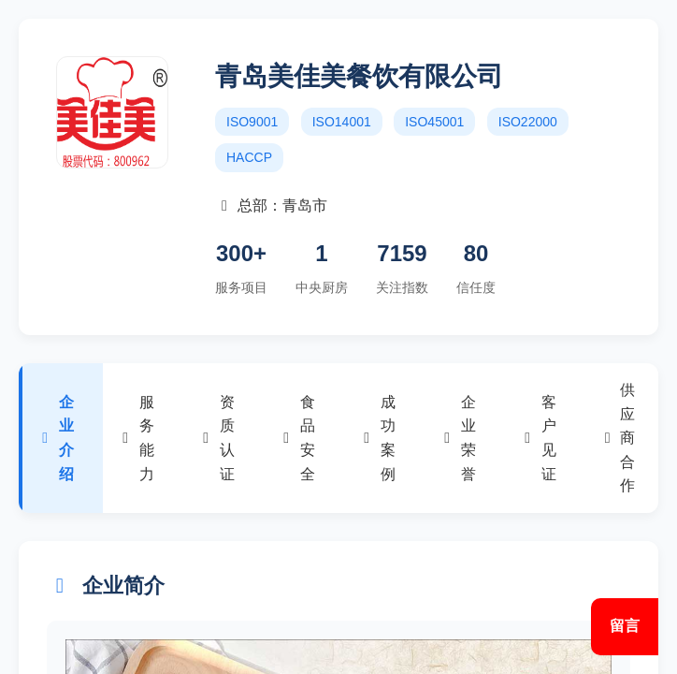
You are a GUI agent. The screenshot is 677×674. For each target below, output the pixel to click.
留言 (625, 626)
